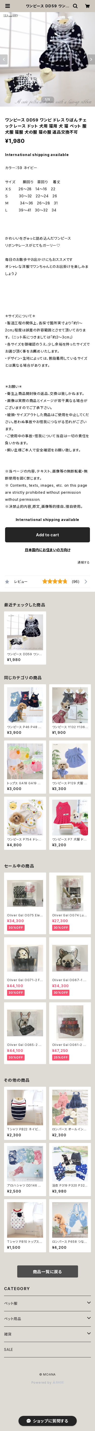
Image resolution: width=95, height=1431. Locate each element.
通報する (84, 562)
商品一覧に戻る (47, 1271)
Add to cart (47, 534)
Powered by (47, 1382)
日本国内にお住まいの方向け (47, 550)
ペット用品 (12, 1319)
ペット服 (10, 1303)
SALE (8, 1349)
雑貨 (8, 1334)
